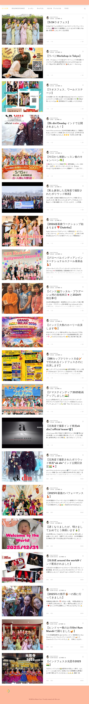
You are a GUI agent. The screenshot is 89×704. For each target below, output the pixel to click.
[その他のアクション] (83, 18)
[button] (85, 9)
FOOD (66, 8)
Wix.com (57, 699)
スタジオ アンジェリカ (54, 8)
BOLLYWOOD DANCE (18, 8)
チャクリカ (40, 8)
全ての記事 (5, 8)
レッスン (30, 8)
